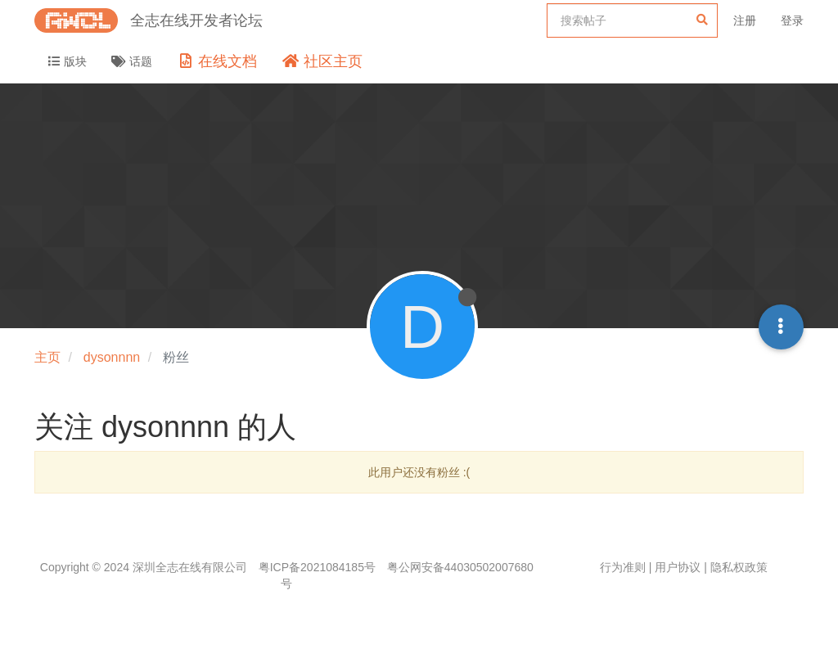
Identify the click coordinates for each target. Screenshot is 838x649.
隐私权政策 (739, 567)
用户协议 (678, 567)
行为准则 (623, 567)
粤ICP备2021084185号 (317, 567)
